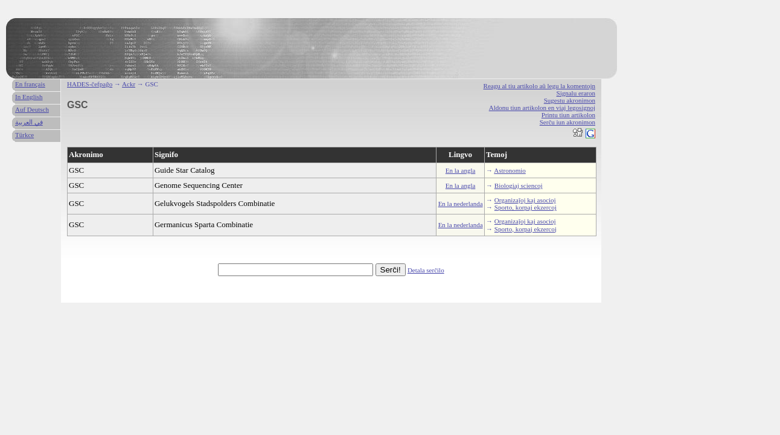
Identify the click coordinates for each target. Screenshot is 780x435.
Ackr (128, 84)
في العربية (29, 122)
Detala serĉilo (426, 270)
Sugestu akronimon (569, 100)
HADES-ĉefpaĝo (89, 84)
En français (30, 84)
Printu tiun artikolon (568, 114)
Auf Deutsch (32, 109)
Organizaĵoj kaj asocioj (525, 200)
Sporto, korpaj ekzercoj (525, 207)
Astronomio (510, 170)
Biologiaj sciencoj (518, 185)
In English (29, 96)
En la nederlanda (460, 203)
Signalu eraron (576, 93)
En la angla (460, 170)
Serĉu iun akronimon (567, 122)
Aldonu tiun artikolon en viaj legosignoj (542, 107)
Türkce (24, 134)
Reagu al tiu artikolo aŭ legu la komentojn (539, 85)
